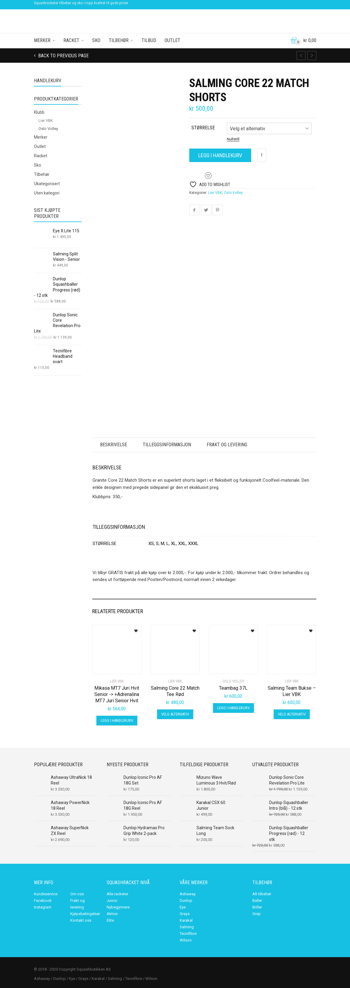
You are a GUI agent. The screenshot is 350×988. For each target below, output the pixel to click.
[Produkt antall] (261, 155)
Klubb (39, 112)
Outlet (172, 40)
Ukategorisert (47, 183)
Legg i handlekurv (220, 155)
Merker (42, 40)
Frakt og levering (227, 444)
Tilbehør (119, 40)
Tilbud (149, 40)
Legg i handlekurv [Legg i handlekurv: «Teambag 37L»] (233, 708)
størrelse (203, 128)
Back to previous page (63, 56)
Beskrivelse (113, 444)
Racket (71, 40)
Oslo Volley (233, 193)
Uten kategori (46, 193)
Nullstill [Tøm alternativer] (233, 139)
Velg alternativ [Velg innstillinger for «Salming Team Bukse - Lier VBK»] (292, 714)
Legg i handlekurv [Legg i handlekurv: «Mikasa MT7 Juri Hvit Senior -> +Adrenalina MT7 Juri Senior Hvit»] (117, 720)
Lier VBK (215, 193)
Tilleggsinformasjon (167, 444)
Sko (96, 40)
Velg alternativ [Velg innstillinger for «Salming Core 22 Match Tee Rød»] (175, 714)
